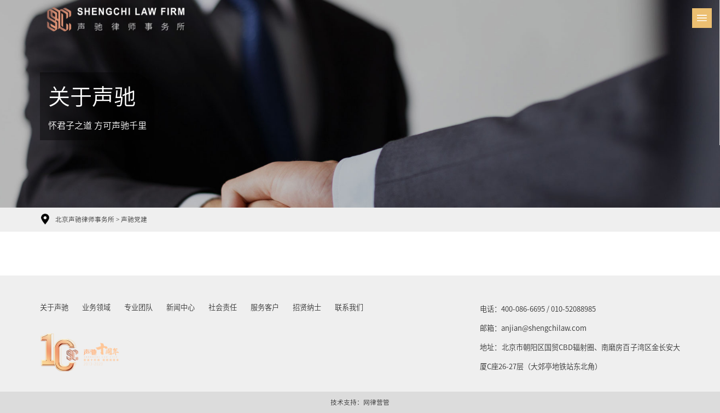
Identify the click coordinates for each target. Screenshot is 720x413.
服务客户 (265, 307)
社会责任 (222, 307)
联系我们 (349, 307)
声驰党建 (134, 219)
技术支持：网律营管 (360, 402)
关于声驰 (54, 307)
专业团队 (138, 307)
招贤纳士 (307, 307)
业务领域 (96, 307)
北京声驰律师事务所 (84, 219)
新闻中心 (180, 307)
